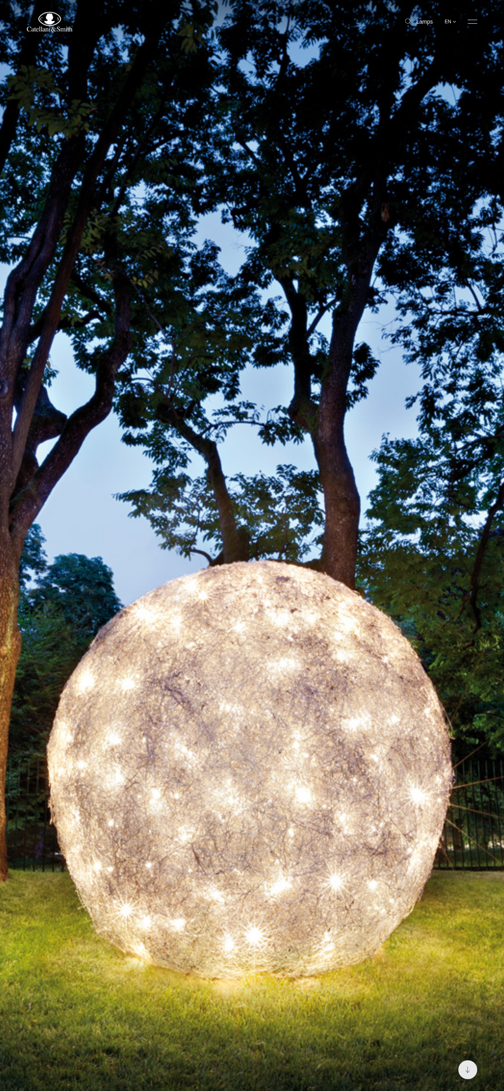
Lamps (419, 22)
